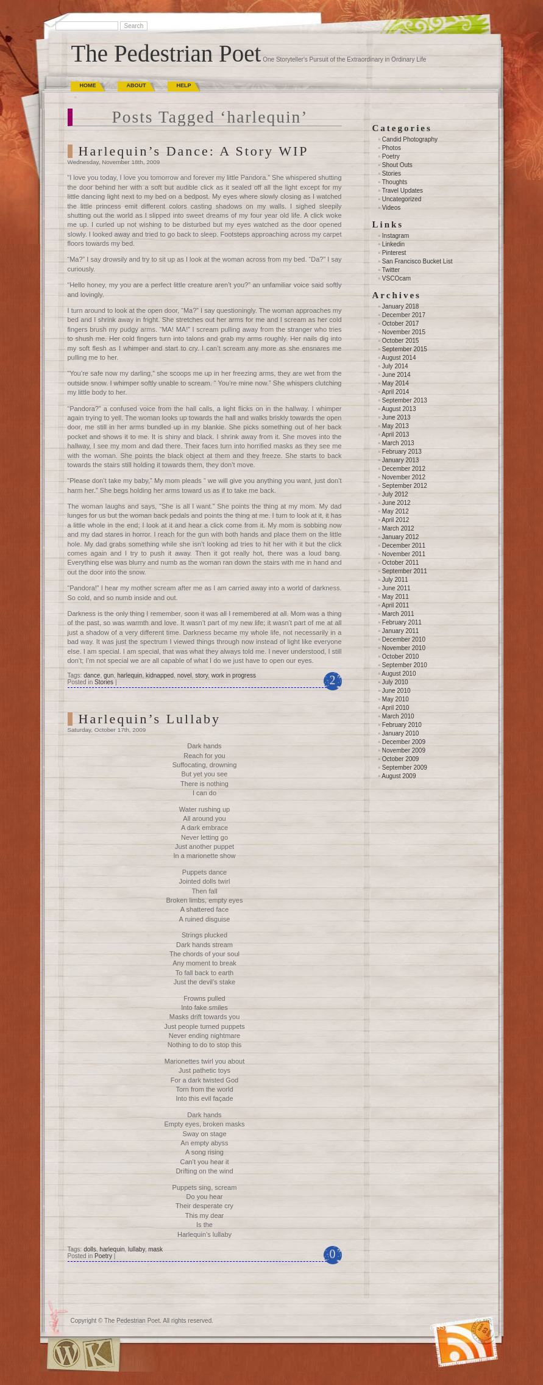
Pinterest (394, 252)
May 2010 (395, 699)
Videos (391, 207)
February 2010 (402, 724)
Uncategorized (401, 199)
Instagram (395, 235)
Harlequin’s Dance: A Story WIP (194, 151)
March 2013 (398, 443)
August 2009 (399, 776)
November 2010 (403, 648)
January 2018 (400, 306)
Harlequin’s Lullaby (150, 718)
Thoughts (395, 182)
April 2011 (395, 605)
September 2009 (404, 767)
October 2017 (400, 323)
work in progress (233, 675)
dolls (89, 1249)
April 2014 (395, 391)
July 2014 (395, 366)
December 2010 (403, 639)
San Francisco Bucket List (417, 261)
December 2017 (403, 315)
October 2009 (400, 759)
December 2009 (403, 742)
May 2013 (395, 426)
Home (88, 85)
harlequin (129, 675)
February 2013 (402, 451)
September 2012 (404, 485)
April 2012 (395, 520)
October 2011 (400, 562)
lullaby (136, 1249)
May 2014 (395, 383)
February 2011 (402, 622)
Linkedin (393, 244)
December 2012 (403, 468)
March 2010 (398, 716)
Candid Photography (410, 139)
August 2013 (399, 409)
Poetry (103, 1256)
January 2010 (400, 733)
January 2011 (400, 631)
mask (155, 1249)
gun (109, 675)
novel (184, 675)
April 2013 (395, 434)
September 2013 (404, 400)
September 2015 (404, 349)
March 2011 (398, 613)
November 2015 (403, 332)
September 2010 (404, 665)
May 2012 (395, 511)
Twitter (391, 270)
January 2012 (400, 537)
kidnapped (160, 675)
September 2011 (404, 571)
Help (184, 85)
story (201, 675)
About (136, 85)
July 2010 (395, 682)
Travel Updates (402, 190)
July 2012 (395, 494)
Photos (391, 148)
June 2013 (396, 417)
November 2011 (403, 554)
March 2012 (398, 528)
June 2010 (396, 690)
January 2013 (400, 460)
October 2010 (400, 656)
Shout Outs (397, 165)
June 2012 (396, 502)
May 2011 (395, 596)
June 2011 (396, 588)
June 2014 (396, 374)
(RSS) (438, 1327)
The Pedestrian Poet (166, 53)
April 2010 (395, 707)
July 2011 (395, 579)
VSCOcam (396, 278)
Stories (103, 682)
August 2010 (399, 673)
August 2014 (399, 357)
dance (91, 675)
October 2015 (400, 340)
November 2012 (403, 477)
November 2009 (403, 750)
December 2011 (403, 545)
